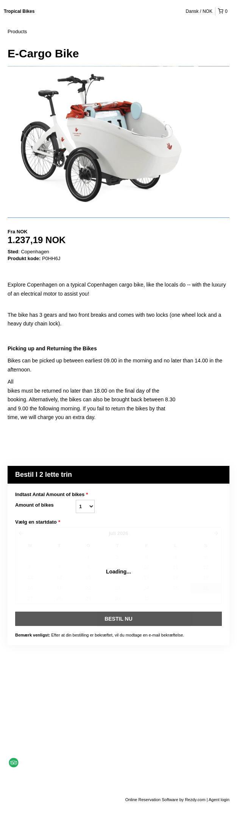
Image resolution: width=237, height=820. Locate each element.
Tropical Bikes (19, 11)
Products (17, 31)
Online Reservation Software (151, 799)
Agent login (219, 799)
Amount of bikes (34, 505)
